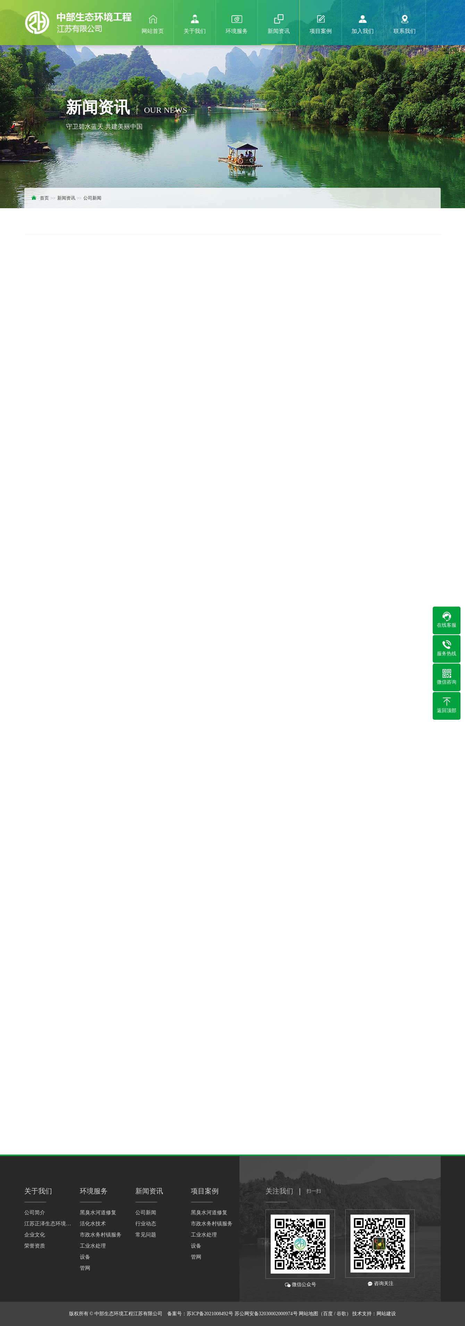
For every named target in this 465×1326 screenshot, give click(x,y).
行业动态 (145, 1223)
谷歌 (341, 1313)
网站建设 (386, 1313)
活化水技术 (93, 1223)
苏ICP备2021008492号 (210, 1313)
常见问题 (145, 1235)
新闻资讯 (66, 198)
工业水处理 (93, 1246)
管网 (85, 1268)
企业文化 (34, 1235)
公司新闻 (92, 198)
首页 (44, 198)
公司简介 (34, 1212)
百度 (328, 1313)
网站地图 (308, 1313)
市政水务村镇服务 (100, 1235)
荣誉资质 (34, 1246)
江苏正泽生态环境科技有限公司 (48, 1223)
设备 (85, 1257)
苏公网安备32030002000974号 (266, 1313)
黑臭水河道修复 (98, 1212)
